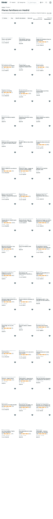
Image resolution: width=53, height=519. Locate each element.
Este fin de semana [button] (20, 18)
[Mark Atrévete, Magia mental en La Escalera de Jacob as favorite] (15, 283)
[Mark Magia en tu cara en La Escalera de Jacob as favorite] (15, 257)
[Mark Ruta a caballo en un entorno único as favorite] (15, 152)
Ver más (49, 13)
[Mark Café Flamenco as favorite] (15, 336)
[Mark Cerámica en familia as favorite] (15, 75)
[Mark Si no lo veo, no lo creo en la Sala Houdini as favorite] (32, 336)
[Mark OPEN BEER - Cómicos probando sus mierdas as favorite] (50, 415)
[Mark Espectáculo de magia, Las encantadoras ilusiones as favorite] (32, 389)
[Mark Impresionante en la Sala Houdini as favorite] (50, 336)
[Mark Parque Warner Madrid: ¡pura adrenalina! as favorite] (15, 204)
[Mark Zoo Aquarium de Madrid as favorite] (15, 49)
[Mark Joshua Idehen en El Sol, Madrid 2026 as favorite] (50, 75)
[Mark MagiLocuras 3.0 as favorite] (32, 179)
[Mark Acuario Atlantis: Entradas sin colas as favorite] (32, 283)
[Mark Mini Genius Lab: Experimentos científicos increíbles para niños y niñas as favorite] (32, 257)
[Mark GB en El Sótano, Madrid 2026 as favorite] (32, 309)
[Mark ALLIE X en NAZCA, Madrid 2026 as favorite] (15, 101)
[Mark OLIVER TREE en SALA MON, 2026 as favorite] (32, 126)
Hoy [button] (12, 18)
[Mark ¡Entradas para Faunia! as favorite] (50, 309)
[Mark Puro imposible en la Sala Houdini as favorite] (32, 415)
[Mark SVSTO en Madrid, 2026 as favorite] (32, 230)
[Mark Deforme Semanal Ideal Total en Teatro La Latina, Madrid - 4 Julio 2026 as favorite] (15, 126)
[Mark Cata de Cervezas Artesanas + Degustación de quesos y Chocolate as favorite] (50, 362)
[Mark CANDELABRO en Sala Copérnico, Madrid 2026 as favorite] (32, 49)
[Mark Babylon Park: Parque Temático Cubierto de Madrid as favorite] (15, 179)
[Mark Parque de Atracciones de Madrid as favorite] (50, 126)
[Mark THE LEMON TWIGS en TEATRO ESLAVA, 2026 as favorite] (32, 23)
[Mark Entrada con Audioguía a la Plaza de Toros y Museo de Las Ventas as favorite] (50, 389)
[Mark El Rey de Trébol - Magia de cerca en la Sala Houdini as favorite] (32, 152)
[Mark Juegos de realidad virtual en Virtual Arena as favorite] (50, 23)
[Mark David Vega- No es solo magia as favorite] (15, 309)
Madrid (3, 7)
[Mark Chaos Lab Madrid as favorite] (15, 23)
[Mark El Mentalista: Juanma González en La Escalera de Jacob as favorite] (50, 230)
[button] (8, 7)
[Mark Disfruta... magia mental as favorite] (15, 362)
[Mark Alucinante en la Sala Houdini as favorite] (15, 389)
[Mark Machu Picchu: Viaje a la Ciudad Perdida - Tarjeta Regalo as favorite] (32, 204)
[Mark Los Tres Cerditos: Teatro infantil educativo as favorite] (15, 415)
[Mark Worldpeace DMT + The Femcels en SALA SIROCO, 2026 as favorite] (50, 283)
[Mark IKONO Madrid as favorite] (50, 49)
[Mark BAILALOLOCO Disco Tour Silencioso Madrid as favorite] (15, 230)
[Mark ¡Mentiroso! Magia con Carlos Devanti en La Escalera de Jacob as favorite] (50, 204)
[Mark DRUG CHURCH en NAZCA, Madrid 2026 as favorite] (50, 101)
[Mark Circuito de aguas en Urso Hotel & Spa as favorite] (32, 75)
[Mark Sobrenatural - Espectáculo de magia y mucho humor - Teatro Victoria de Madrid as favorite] (32, 362)
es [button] (41, 2)
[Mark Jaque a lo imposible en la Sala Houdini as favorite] (50, 257)
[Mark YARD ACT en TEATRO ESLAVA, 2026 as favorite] (50, 152)
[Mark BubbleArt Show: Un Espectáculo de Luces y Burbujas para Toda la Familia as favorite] (50, 179)
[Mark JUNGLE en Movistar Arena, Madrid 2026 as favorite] (32, 101)
